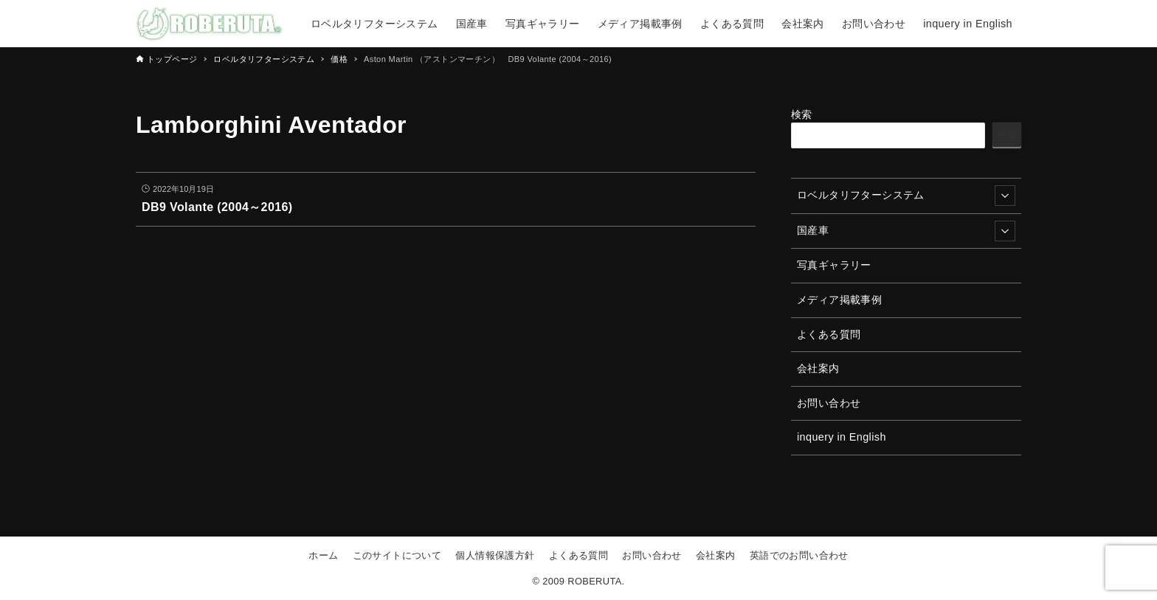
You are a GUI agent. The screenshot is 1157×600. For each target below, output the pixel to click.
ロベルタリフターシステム (906, 195)
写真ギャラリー (834, 265)
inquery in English (841, 437)
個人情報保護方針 (494, 555)
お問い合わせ (828, 403)
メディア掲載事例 (839, 300)
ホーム (323, 555)
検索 (801, 114)
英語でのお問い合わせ (799, 555)
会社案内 (818, 368)
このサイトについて (397, 555)
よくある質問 (828, 334)
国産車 (906, 231)
